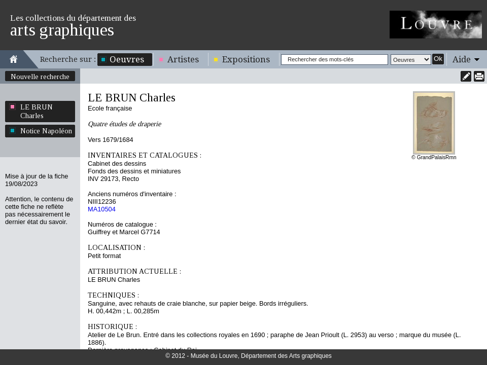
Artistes (183, 59)
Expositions (246, 59)
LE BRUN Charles (36, 111)
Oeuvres (127, 59)
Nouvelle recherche (40, 76)
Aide (462, 59)
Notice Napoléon (46, 131)
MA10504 (102, 209)
